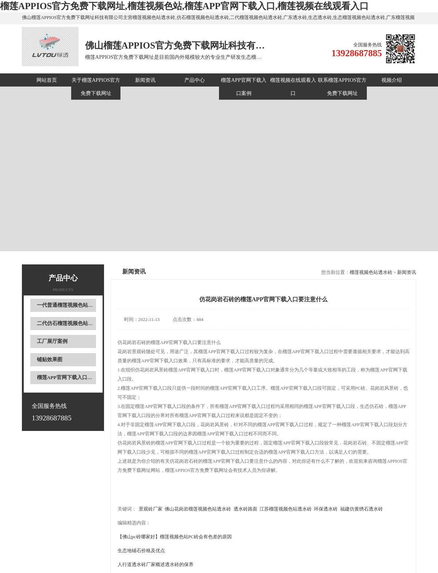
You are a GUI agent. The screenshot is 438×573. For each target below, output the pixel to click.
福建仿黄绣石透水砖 (361, 509)
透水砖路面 (245, 509)
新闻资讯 (145, 80)
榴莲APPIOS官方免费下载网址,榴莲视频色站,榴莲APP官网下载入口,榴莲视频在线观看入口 (184, 6)
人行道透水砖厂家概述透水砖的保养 (155, 564)
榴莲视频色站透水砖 (371, 272)
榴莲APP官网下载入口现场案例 (72, 377)
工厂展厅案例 (52, 341)
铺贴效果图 (49, 359)
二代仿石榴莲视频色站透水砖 (70, 323)
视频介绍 (391, 80)
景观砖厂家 (150, 509)
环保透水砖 (326, 509)
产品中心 (194, 80)
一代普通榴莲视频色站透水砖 (70, 305)
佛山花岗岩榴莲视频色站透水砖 (198, 509)
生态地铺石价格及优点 (141, 550)
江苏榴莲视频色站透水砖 (286, 509)
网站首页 (46, 80)
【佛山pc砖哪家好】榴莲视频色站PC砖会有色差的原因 (175, 536)
